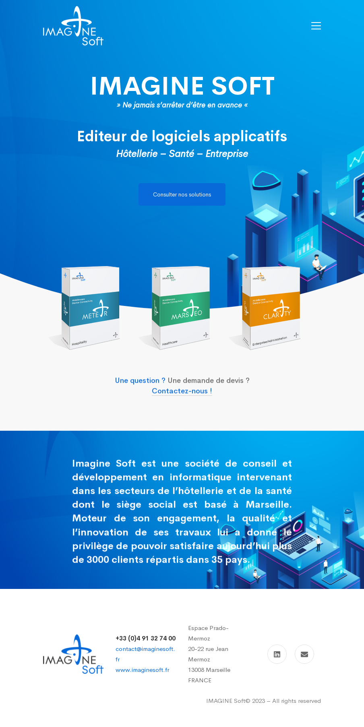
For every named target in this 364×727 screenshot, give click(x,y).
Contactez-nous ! (182, 398)
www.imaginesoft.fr (142, 669)
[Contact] (304, 654)
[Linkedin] (277, 654)
